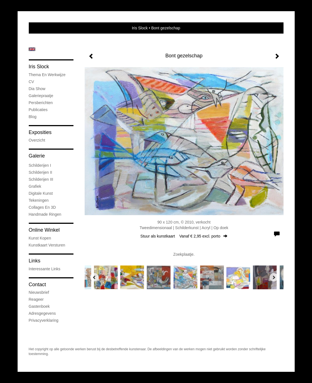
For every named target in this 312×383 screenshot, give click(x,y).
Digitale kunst (41, 193)
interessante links (45, 269)
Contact (37, 284)
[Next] (274, 277)
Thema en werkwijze (47, 74)
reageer (36, 299)
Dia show (37, 88)
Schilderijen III (41, 179)
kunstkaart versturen (47, 245)
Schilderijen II (40, 172)
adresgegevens (42, 313)
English (32, 49)
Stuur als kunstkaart (184, 236)
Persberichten (41, 102)
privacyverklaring (44, 320)
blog (33, 116)
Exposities (40, 132)
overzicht (37, 140)
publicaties (38, 109)
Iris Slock (140, 28)
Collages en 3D (42, 207)
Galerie (37, 156)
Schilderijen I (40, 165)
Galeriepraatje (41, 95)
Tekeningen (39, 200)
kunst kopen (40, 238)
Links (35, 261)
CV (31, 81)
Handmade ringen (45, 214)
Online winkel (44, 230)
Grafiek (35, 186)
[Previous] (94, 277)
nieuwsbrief (39, 292)
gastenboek (39, 306)
